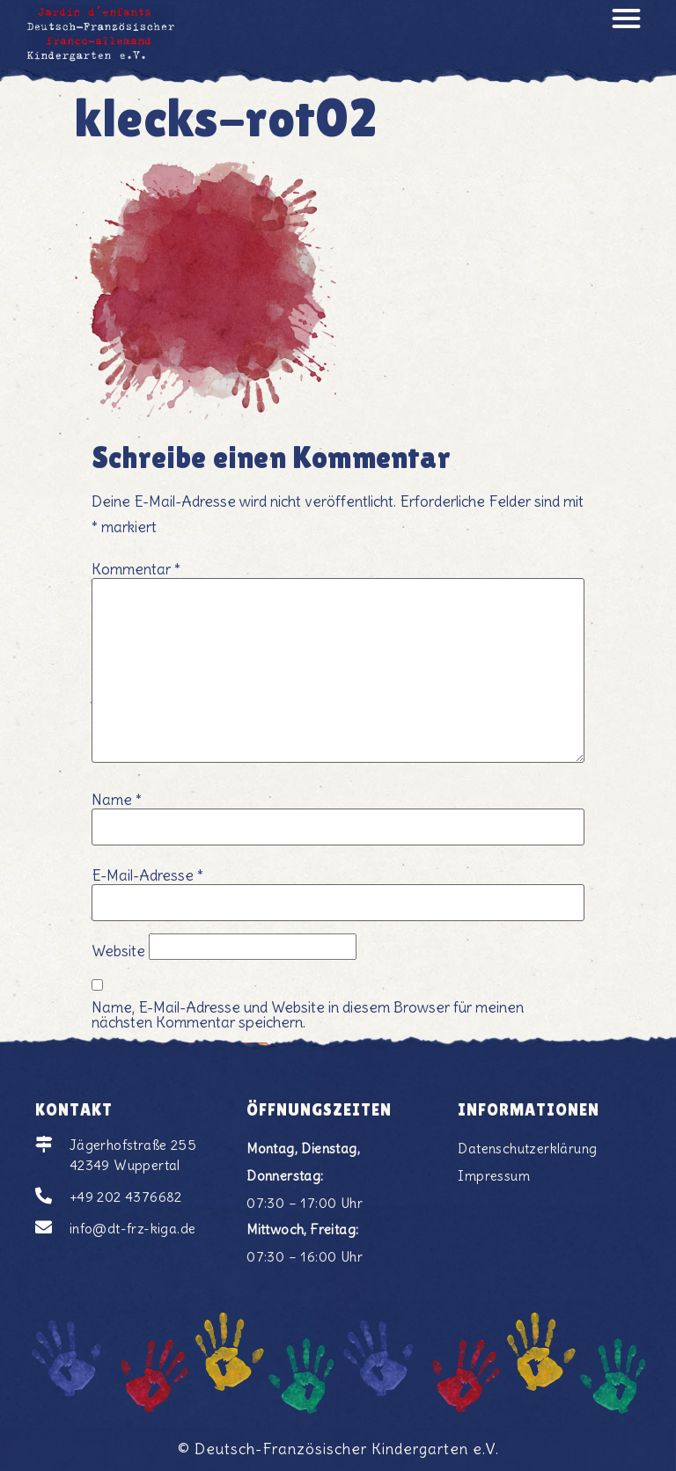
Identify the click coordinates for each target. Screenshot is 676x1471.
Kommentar (136, 569)
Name (117, 800)
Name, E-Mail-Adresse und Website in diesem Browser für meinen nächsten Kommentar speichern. (308, 1015)
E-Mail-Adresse (147, 875)
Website (118, 951)
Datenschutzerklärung (527, 1148)
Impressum (494, 1175)
